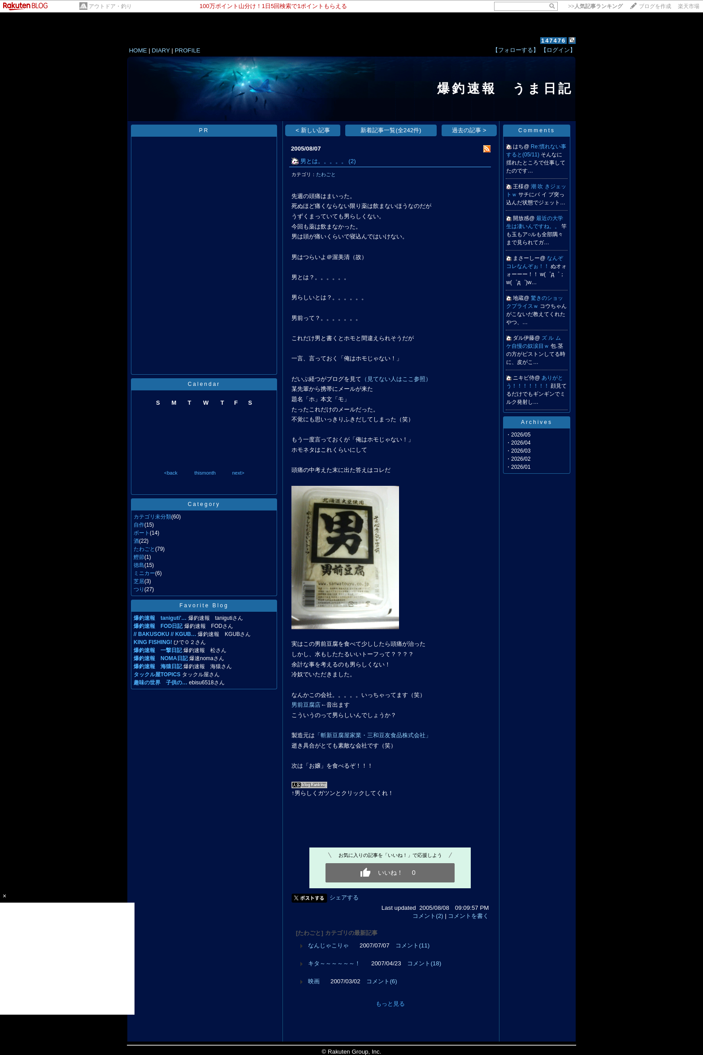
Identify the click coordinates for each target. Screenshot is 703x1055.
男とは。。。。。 (323, 161)
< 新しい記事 (312, 130)
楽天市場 (688, 6)
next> (238, 473)
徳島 (139, 565)
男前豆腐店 (306, 704)
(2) (352, 161)
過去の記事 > (469, 130)
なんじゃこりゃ (328, 945)
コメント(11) (412, 945)
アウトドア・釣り (110, 6)
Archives (536, 422)
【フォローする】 (515, 50)
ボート (142, 533)
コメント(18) (424, 963)
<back (171, 473)
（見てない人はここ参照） (396, 379)
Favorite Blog (204, 605)
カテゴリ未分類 (152, 517)
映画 (314, 981)
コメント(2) (427, 915)
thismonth (205, 473)
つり (139, 589)
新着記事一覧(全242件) (390, 130)
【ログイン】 (558, 50)
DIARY (161, 50)
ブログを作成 (655, 6)
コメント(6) (381, 981)
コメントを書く (468, 915)
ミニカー (144, 573)
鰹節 (139, 557)
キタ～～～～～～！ (334, 963)
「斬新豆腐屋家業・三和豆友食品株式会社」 (373, 735)
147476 (553, 40)
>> (595, 6)
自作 (139, 525)
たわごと (144, 549)
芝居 (139, 581)
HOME (138, 50)
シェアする (344, 897)
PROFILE (187, 50)
